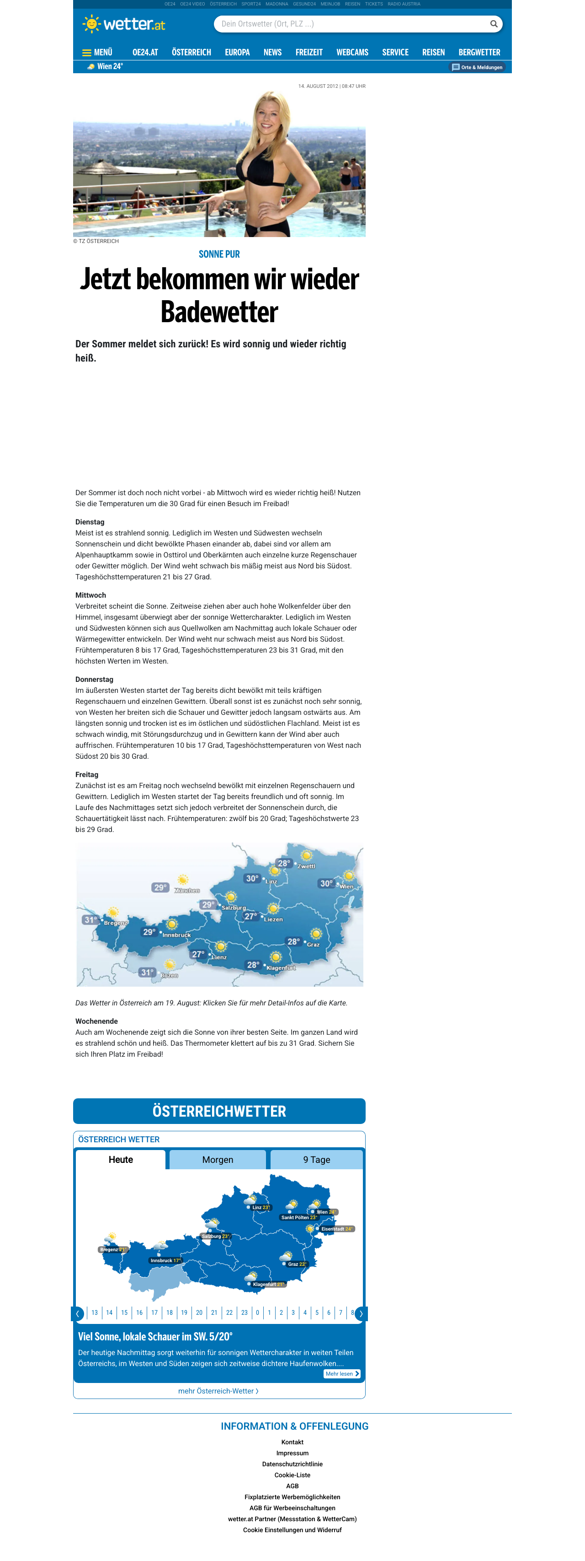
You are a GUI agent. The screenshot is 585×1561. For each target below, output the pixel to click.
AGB (292, 1486)
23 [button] (250, 1313)
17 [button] (160, 1313)
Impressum (293, 1453)
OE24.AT (145, 53)
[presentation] (77, 1314)
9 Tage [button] (316, 1159)
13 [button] (100, 1313)
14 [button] (115, 1313)
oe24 (170, 4)
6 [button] (334, 1313)
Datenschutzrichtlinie (292, 1464)
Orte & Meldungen (477, 67)
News (273, 53)
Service (396, 53)
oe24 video (192, 4)
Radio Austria (404, 4)
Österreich (223, 4)
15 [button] (130, 1313)
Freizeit (309, 53)
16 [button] (145, 1313)
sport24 (251, 4)
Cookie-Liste (293, 1475)
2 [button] (286, 1313)
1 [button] (275, 1313)
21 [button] (220, 1313)
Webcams (352, 53)
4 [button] (310, 1313)
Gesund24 (304, 4)
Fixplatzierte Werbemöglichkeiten (292, 1497)
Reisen (352, 4)
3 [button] (298, 1313)
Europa (237, 53)
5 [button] (322, 1313)
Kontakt (293, 1442)
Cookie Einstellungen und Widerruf (292, 1530)
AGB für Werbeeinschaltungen (292, 1508)
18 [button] (175, 1313)
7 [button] (346, 1313)
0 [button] (263, 1313)
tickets (374, 4)
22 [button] (235, 1313)
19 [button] (189, 1313)
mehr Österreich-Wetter (219, 1391)
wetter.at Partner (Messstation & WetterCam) (292, 1519)
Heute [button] (120, 1159)
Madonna (277, 4)
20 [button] (205, 1313)
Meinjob (330, 4)
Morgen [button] (218, 1159)
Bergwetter (479, 53)
